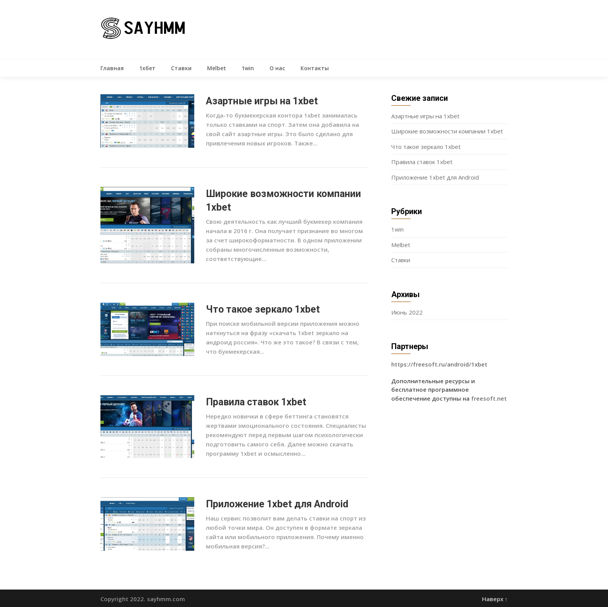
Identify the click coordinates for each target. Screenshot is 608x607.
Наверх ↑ (495, 599)
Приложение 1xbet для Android (277, 504)
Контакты (315, 68)
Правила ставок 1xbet (256, 402)
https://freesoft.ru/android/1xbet (439, 364)
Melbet (216, 68)
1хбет (147, 68)
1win (248, 68)
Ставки (181, 68)
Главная (112, 68)
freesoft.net (489, 398)
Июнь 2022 (407, 312)
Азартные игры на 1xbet (262, 101)
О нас (277, 68)
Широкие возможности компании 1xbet (447, 131)
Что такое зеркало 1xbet (263, 309)
